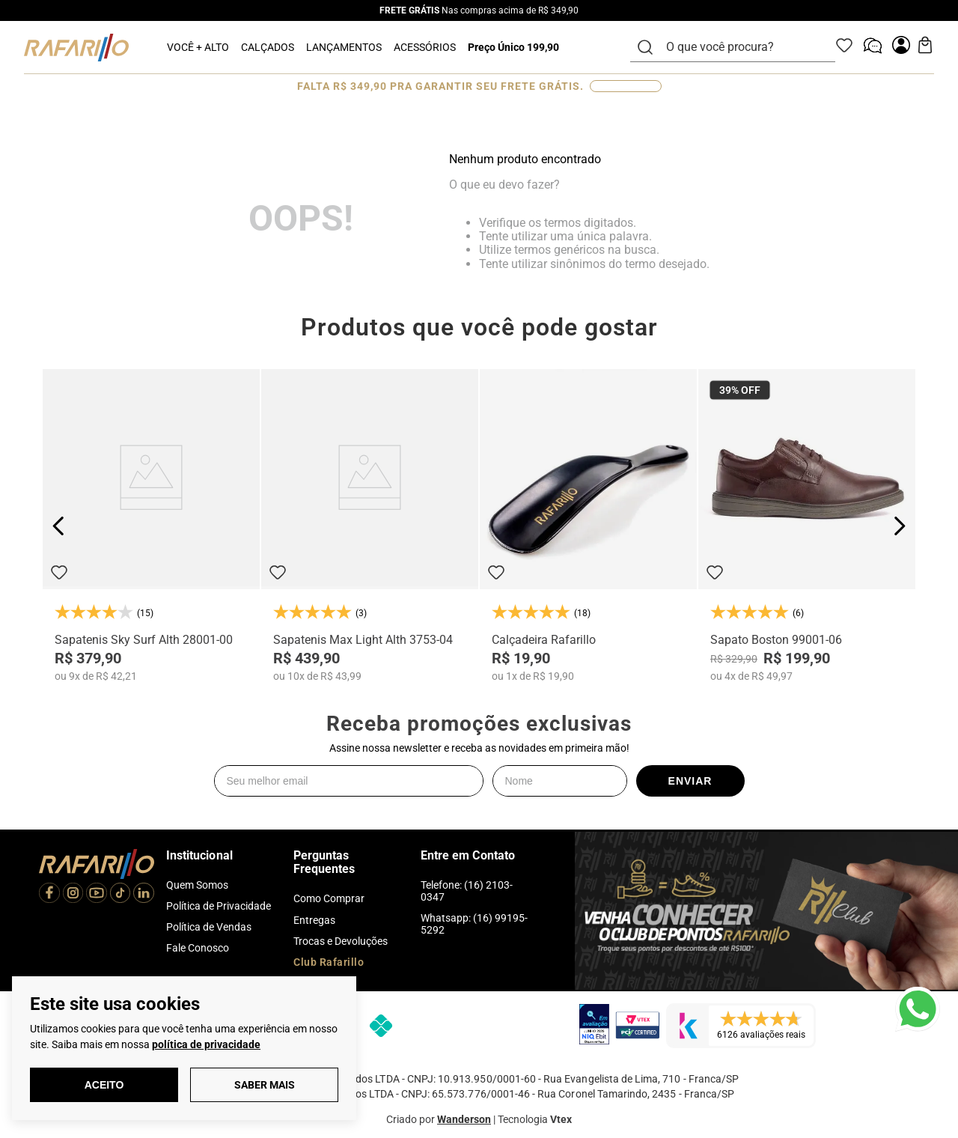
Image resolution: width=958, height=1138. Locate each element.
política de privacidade (206, 1044)
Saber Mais (264, 1085)
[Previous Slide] (59, 526)
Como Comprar (328, 898)
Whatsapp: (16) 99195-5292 (474, 924)
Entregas (314, 920)
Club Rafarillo (328, 962)
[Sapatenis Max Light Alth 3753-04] (369, 526)
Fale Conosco (197, 948)
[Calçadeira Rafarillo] (588, 526)
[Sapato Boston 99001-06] (806, 526)
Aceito (104, 1085)
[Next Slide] (899, 526)
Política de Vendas (208, 927)
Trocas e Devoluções (340, 941)
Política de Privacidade (218, 906)
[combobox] (741, 47)
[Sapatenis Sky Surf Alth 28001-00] (151, 526)
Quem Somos (197, 885)
